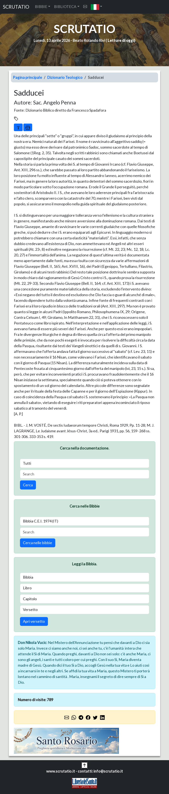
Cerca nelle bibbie (37, 542)
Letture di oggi (121, 40)
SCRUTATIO (16, 7)
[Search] (84, 474)
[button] (96, 7)
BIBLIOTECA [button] (65, 6)
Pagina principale (27, 77)
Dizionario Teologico (65, 77)
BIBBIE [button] (41, 6)
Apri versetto (34, 621)
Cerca (28, 485)
